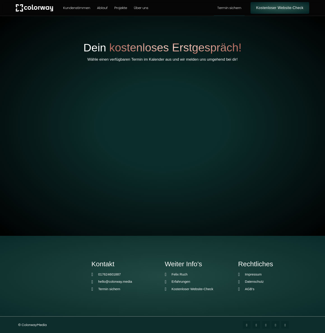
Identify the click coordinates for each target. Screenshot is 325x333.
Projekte (120, 7)
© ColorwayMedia (32, 325)
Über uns (141, 7)
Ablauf (102, 7)
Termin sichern (229, 7)
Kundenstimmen (76, 7)
